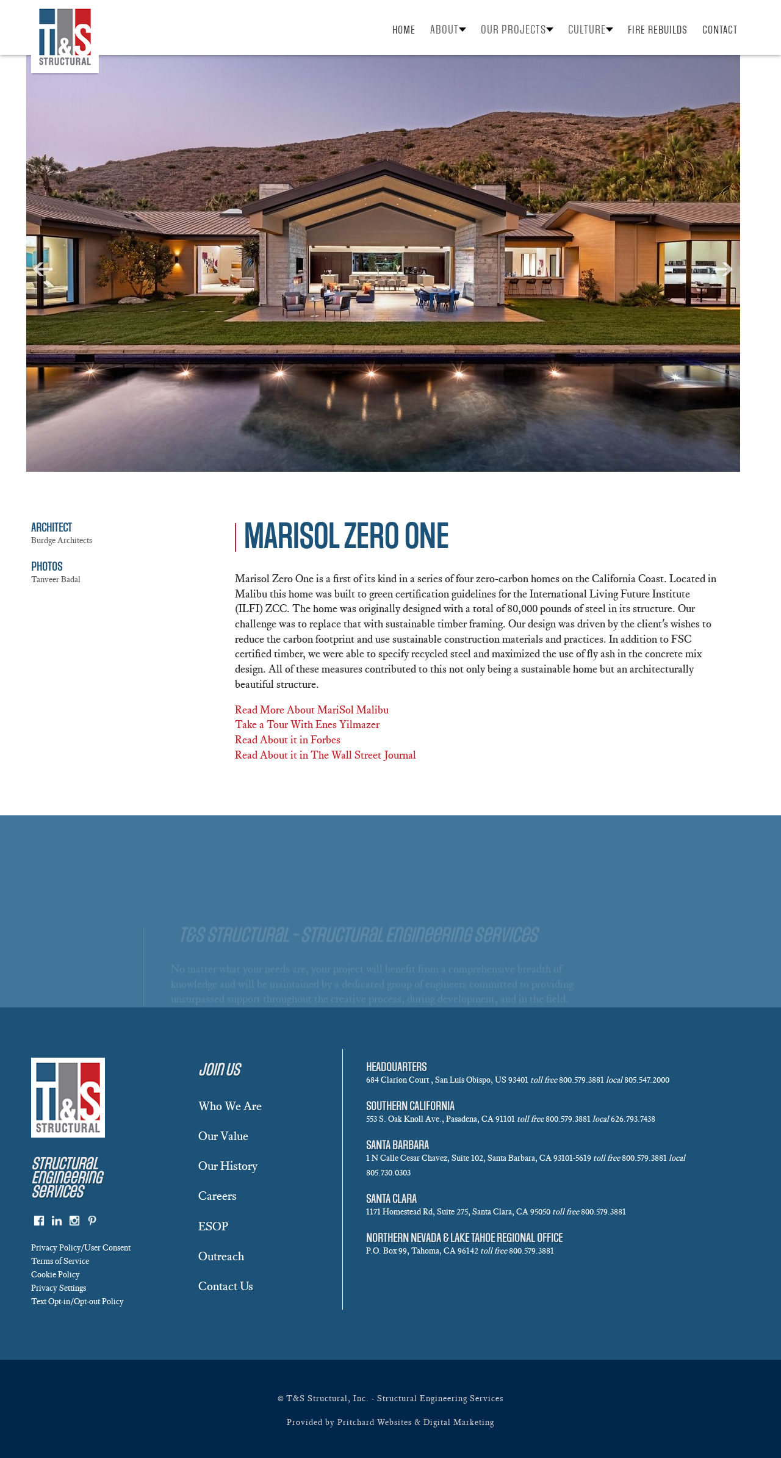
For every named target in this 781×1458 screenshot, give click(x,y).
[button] (448, 29)
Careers (217, 1195)
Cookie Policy (55, 1274)
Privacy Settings (58, 1288)
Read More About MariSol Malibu (312, 709)
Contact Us (225, 1286)
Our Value (223, 1135)
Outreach (221, 1256)
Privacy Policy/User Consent (81, 1248)
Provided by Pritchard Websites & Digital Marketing (390, 1422)
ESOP (213, 1226)
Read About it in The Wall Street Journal (325, 755)
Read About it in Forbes (287, 739)
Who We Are (230, 1106)
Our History (227, 1165)
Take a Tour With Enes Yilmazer (307, 724)
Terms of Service (60, 1261)
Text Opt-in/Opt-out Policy (77, 1301)
